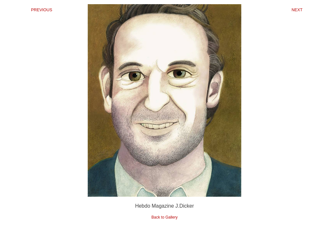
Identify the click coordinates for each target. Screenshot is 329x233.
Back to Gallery (164, 217)
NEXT (296, 9)
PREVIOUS (41, 9)
